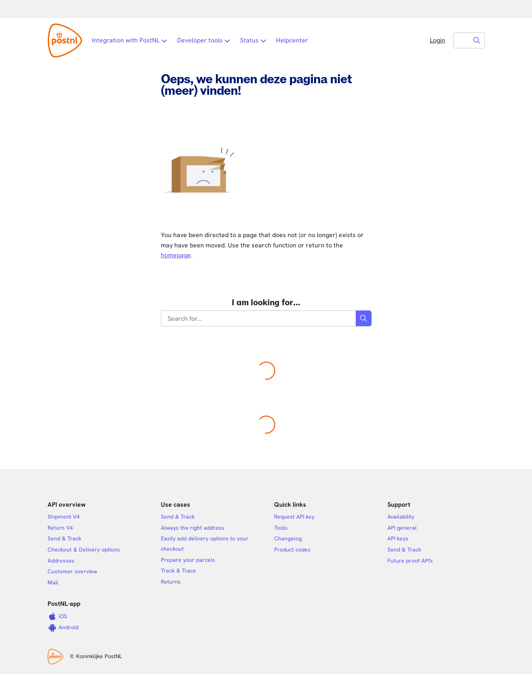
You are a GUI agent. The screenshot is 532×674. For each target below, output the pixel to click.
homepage (176, 255)
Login (437, 40)
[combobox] (461, 40)
